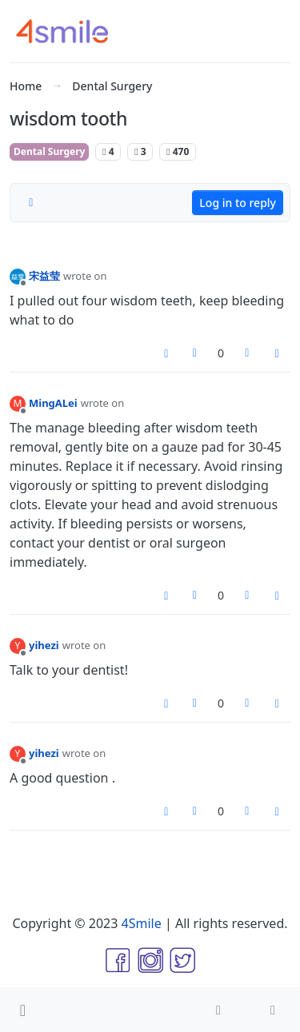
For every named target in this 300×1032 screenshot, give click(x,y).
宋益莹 (44, 276)
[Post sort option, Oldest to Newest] (31, 203)
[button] (22, 1010)
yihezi (44, 645)
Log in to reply (237, 202)
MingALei (53, 403)
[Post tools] (277, 353)
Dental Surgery (49, 151)
